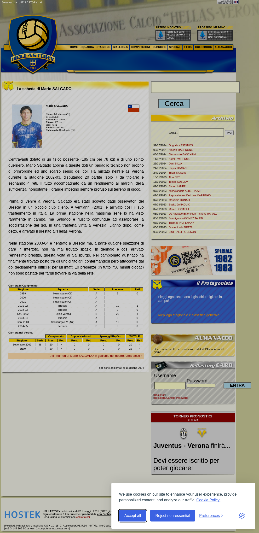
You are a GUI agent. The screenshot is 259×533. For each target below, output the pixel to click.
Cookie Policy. (208, 500)
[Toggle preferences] (211, 515)
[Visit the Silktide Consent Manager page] (241, 515)
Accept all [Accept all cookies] (132, 516)
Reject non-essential (172, 516)
